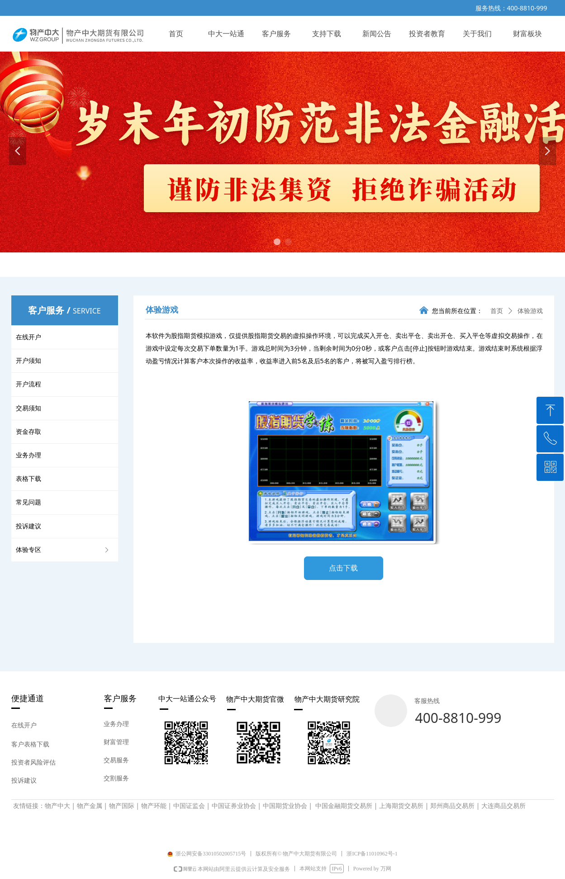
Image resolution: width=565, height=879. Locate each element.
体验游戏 (530, 311)
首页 (496, 311)
